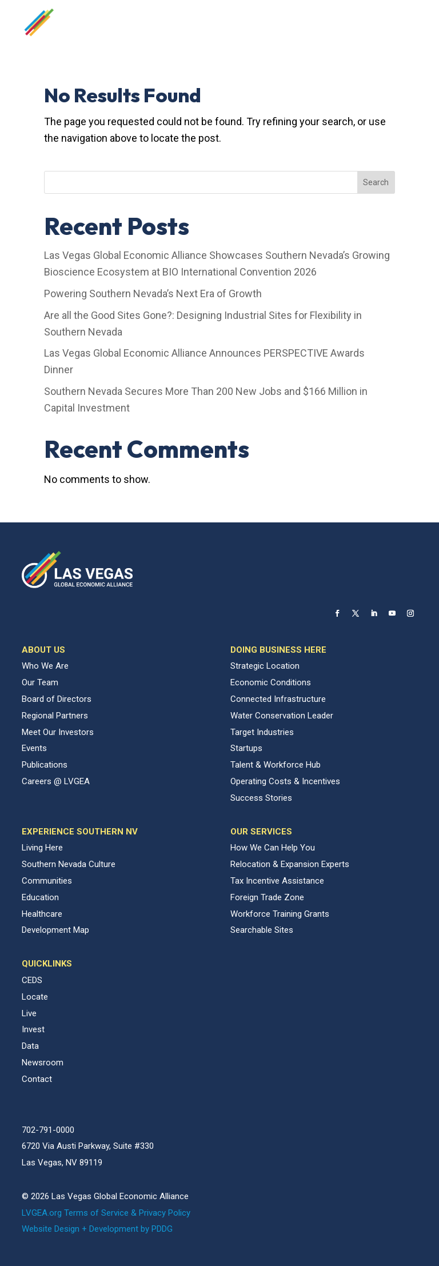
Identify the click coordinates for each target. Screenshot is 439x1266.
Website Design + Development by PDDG (97, 1229)
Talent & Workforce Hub (275, 765)
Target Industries (262, 732)
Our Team (40, 682)
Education (40, 897)
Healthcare (42, 914)
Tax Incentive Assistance (277, 881)
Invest (33, 1029)
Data (30, 1046)
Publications (44, 765)
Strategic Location (265, 666)
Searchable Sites (261, 930)
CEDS (32, 980)
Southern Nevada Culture (68, 864)
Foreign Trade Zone (267, 897)
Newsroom (42, 1062)
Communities (47, 881)
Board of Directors (56, 699)
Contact (37, 1079)
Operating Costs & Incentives (285, 781)
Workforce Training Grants (279, 914)
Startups (246, 748)
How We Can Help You (272, 847)
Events (34, 748)
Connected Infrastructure (278, 699)
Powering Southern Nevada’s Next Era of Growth (153, 293)
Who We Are (45, 666)
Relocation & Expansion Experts (289, 864)
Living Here (42, 847)
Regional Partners (55, 715)
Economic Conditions (270, 682)
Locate (35, 997)
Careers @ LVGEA (56, 781)
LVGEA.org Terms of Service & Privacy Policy (106, 1213)
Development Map (55, 930)
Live (29, 1013)
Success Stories (261, 798)
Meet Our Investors (58, 732)
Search (376, 182)
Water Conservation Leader (281, 715)
